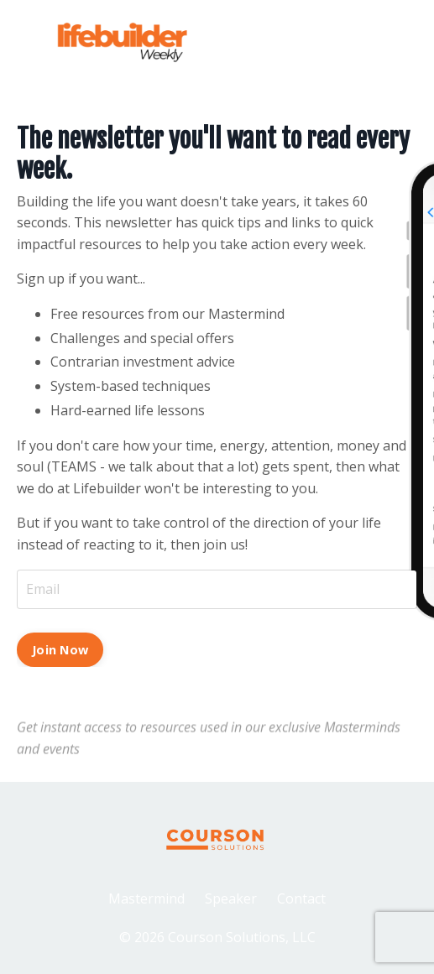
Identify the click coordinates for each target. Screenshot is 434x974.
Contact (301, 898)
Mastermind (146, 898)
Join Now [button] (60, 650)
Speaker (231, 898)
